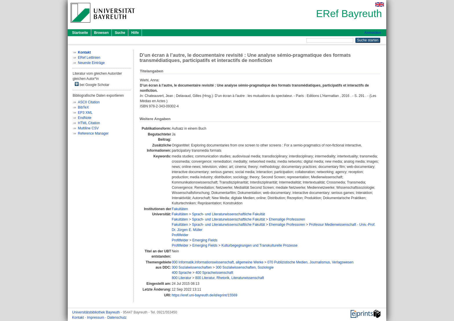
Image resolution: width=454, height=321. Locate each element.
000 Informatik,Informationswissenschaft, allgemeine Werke (217, 262)
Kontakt (78, 318)
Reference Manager (93, 133)
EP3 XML (85, 113)
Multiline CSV (88, 128)
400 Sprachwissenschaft (214, 273)
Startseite (80, 33)
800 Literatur (181, 278)
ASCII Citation (89, 102)
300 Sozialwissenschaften (192, 267)
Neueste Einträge (91, 63)
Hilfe (135, 33)
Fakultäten (180, 209)
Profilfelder (180, 235)
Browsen (101, 33)
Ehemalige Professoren (287, 219)
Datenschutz (117, 318)
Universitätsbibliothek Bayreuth (96, 312)
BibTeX (83, 107)
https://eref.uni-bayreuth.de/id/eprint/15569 (204, 295)
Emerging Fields (204, 240)
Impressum (96, 318)
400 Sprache (181, 273)
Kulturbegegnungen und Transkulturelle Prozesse (259, 245)
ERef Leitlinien (89, 58)
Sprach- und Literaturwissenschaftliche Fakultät (228, 214)
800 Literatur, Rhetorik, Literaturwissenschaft (229, 278)
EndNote (84, 118)
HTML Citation (89, 123)
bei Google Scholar (92, 84)
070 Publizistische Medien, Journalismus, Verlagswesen (310, 262)
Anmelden (372, 33)
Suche (120, 33)
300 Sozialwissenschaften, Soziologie (245, 267)
